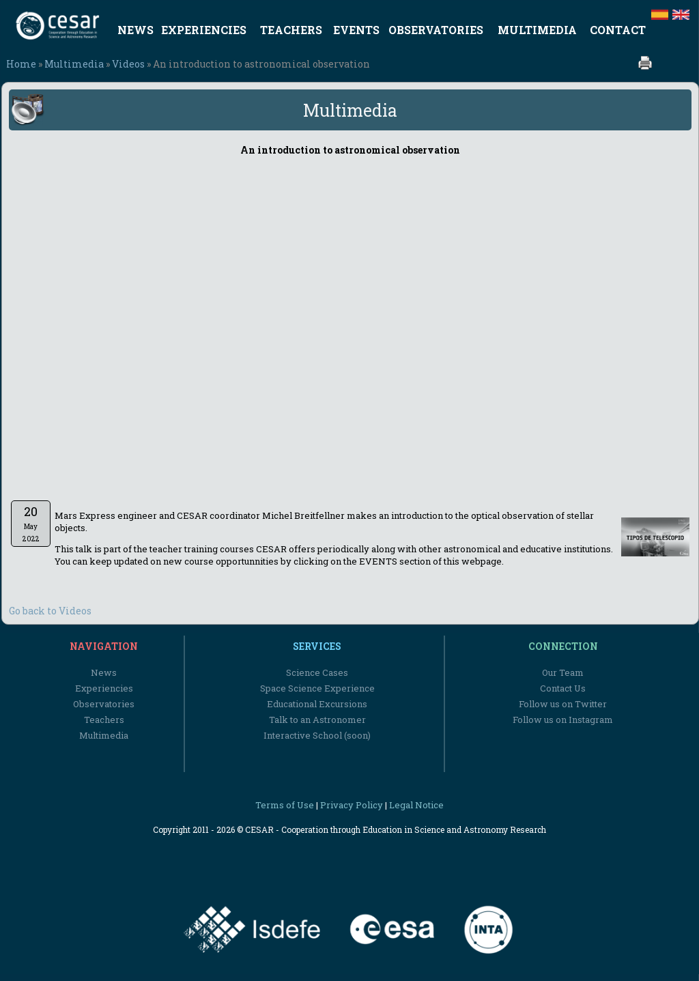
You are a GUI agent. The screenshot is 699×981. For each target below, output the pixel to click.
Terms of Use (284, 805)
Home (21, 63)
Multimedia (74, 63)
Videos (128, 63)
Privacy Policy (351, 805)
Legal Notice (416, 805)
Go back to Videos (50, 610)
